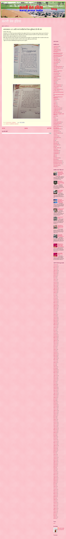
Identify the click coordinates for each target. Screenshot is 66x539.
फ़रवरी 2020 (55, 369)
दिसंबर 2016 (55, 425)
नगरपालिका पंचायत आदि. (57, 109)
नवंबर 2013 (55, 476)
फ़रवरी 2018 (55, 404)
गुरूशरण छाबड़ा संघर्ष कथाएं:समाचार (58, 92)
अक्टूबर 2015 (55, 445)
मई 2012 (54, 498)
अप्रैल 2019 (55, 384)
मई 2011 (54, 515)
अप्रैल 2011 (55, 517)
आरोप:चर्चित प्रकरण (56, 73)
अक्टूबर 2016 (55, 428)
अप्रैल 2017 (55, 419)
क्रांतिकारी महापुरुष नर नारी (57, 86)
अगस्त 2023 (55, 308)
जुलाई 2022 (55, 327)
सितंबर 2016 (55, 429)
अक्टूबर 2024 (55, 288)
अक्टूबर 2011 (55, 508)
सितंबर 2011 (55, 509)
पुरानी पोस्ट (49, 128)
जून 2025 (54, 276)
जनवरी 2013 (55, 489)
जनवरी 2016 (55, 441)
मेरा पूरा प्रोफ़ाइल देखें (60, 529)
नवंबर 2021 (55, 339)
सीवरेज (54, 156)
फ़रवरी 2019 (55, 387)
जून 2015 (54, 451)
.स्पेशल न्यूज (55, 57)
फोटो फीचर (55, 119)
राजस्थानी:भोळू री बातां (56, 137)
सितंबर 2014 (55, 463)
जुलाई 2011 (55, 512)
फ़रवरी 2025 (55, 282)
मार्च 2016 (54, 438)
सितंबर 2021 (55, 342)
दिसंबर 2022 (55, 320)
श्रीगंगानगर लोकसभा (56, 144)
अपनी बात (54, 63)
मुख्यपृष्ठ (26, 128)
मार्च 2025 (54, 280)
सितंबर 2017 (55, 412)
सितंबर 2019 (55, 377)
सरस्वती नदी (55, 149)
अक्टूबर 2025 (55, 270)
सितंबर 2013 (55, 479)
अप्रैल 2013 (55, 486)
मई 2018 (54, 400)
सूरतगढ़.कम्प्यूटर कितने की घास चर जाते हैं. (60, 254)
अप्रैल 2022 (55, 331)
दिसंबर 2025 (55, 267)
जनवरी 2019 (55, 388)
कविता (54, 82)
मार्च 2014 (54, 470)
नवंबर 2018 (55, 391)
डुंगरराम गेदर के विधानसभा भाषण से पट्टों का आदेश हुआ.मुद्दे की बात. (61, 182)
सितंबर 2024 (55, 289)
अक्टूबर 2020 (55, 358)
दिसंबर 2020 (55, 355)
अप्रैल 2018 (55, 401)
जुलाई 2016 (55, 432)
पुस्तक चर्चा (55, 116)
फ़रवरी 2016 (55, 439)
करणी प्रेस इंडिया (11, 21)
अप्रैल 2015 (55, 454)
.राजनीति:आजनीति (56, 49)
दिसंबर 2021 (55, 337)
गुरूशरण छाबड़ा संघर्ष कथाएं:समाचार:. (58, 94)
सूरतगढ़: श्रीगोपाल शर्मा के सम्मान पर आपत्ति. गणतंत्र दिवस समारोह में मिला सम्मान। (61, 174)
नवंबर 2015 (55, 444)
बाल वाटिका (55, 120)
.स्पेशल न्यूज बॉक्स (55, 59)
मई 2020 (54, 365)
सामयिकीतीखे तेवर (56, 153)
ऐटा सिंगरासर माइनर (56, 79)
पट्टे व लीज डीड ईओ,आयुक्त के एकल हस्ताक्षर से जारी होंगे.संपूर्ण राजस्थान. (61, 201)
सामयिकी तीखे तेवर (56, 150)
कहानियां (54, 83)
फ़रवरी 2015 (55, 457)
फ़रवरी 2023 (55, 317)
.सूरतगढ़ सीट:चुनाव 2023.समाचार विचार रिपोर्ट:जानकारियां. (58, 56)
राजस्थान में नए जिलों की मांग (57, 133)
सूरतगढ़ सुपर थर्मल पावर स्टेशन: (57, 162)
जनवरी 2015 (55, 458)
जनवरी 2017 (55, 423)
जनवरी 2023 (55, 318)
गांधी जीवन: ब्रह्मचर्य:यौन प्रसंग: (57, 89)
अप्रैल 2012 (55, 499)
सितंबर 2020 (55, 359)
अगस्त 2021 (55, 343)
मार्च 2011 (54, 518)
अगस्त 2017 (55, 413)
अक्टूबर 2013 (55, 477)
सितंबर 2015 (55, 447)
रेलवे (54, 140)
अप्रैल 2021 (55, 349)
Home (54, 523)
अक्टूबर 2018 (55, 393)
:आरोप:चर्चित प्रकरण (56, 60)
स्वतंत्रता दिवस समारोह (56, 165)
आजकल (54, 69)
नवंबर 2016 (55, 426)
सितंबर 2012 (55, 493)
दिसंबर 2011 (55, 505)
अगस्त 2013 (55, 480)
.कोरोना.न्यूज (55, 47)
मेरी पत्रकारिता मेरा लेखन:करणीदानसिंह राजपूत (57, 128)
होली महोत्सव (55, 166)
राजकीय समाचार (55, 130)
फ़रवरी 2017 (55, 422)
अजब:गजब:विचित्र (56, 62)
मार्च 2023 (54, 315)
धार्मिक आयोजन (55, 106)
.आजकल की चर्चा (55, 46)
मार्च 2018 (54, 403)
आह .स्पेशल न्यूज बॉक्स (56, 76)
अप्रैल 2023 (55, 314)
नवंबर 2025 (55, 269)
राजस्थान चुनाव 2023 (56, 131)
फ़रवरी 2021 (55, 352)
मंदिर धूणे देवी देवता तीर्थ (56, 123)
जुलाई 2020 (55, 362)
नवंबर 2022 (55, 321)
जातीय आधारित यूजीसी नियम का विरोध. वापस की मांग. (61, 235)
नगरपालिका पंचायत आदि (56, 108)
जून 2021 (54, 346)
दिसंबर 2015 (55, 442)
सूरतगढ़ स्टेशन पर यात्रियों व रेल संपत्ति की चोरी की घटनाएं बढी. (60, 227)
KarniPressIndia (61, 528)
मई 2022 (54, 330)
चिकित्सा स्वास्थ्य (55, 99)
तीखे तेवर (54, 103)
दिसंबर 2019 (55, 372)
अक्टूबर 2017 (55, 410)
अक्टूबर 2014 (55, 461)
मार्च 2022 (54, 333)
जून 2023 (54, 311)
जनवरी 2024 (55, 301)
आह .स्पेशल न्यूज (55, 74)
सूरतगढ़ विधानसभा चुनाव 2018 (57, 163)
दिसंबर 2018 (55, 390)
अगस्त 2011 (55, 511)
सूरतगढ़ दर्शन (55, 159)
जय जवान (54, 102)
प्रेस (53, 117)
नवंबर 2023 (55, 304)
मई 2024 (54, 295)
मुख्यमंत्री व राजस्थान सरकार (57, 126)
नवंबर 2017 (55, 409)
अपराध (54, 65)
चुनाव (54, 100)
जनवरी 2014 (55, 473)
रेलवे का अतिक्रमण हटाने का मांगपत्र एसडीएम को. (60, 191)
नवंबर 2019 (55, 374)
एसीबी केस (54, 77)
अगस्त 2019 (55, 378)
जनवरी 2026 (55, 266)
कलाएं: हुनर (55, 80)
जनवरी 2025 (55, 283)
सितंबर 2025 (55, 272)
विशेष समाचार (55, 143)
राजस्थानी (54, 134)
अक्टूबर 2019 (55, 375)
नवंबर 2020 (55, 356)
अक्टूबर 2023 (55, 305)
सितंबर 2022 (55, 324)
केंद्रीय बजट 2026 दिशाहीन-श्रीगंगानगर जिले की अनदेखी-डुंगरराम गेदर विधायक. (61, 245)
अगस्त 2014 (55, 464)
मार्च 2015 (54, 455)
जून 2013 (54, 483)
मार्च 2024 (54, 298)
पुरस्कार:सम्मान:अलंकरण (56, 112)
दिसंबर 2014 (55, 460)
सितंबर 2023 (55, 307)
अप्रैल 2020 (55, 366)
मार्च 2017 (54, 420)
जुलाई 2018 (55, 397)
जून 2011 (54, 514)
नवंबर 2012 (55, 492)
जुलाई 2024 (55, 292)
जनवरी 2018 (55, 406)
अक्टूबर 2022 (55, 323)
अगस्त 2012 (55, 495)
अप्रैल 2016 (55, 436)
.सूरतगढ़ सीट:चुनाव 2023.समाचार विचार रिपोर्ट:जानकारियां (58, 54)
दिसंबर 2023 (55, 302)
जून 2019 (54, 381)
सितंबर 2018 (55, 394)
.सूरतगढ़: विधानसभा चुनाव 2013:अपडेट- (57, 51)
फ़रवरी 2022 (55, 334)
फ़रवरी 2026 (55, 264)
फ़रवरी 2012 (55, 502)
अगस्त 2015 (55, 448)
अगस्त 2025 (55, 273)
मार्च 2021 (54, 350)
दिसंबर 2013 (55, 474)
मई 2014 (54, 467)
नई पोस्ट (3, 128)
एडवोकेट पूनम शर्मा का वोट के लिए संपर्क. (61, 209)
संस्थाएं (54, 146)
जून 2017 (54, 416)
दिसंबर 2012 (55, 490)
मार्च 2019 (54, 385)
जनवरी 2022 (55, 336)
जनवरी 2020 (55, 371)
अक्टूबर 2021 (55, 340)
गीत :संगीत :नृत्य (55, 90)
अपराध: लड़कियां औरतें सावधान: (57, 66)
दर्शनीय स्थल (55, 105)
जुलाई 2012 (55, 496)
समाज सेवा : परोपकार (56, 147)
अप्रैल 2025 (55, 279)
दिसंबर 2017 (55, 407)
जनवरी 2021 (55, 353)
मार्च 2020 (54, 368)
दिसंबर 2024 (55, 285)
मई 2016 (54, 435)
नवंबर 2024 (55, 286)
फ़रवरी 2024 (55, 299)
